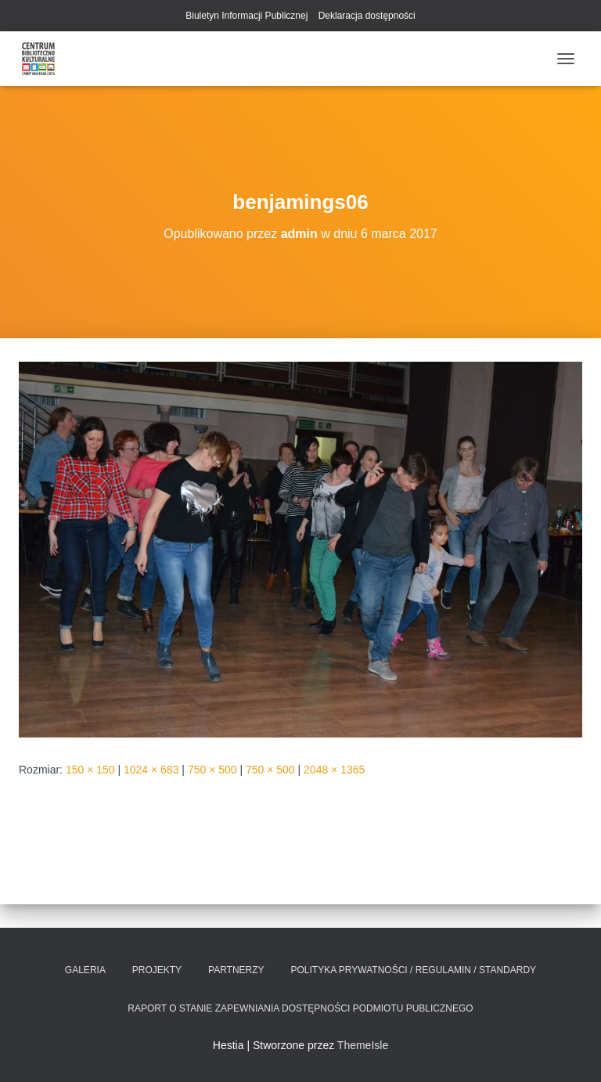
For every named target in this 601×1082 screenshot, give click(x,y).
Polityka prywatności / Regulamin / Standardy (414, 970)
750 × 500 (212, 769)
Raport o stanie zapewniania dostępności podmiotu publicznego (300, 1008)
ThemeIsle (362, 1045)
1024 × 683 (151, 769)
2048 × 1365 (334, 769)
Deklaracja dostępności (367, 15)
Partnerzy (236, 970)
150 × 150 (90, 769)
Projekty (157, 970)
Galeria (85, 970)
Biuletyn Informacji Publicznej (246, 15)
